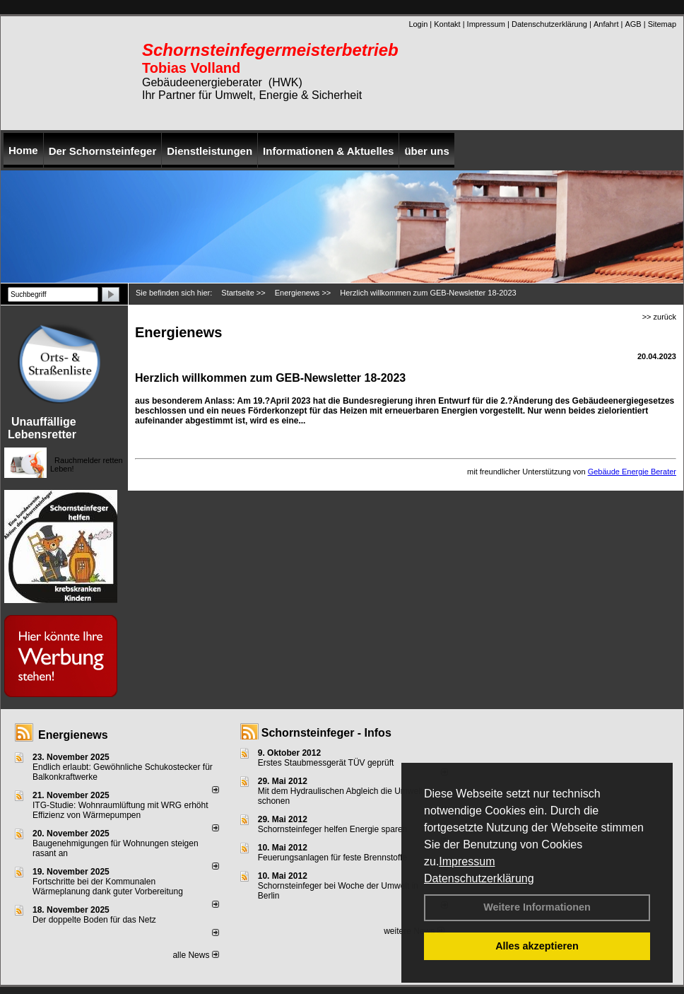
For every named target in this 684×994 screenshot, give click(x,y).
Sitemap (662, 24)
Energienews (73, 735)
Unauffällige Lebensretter (42, 428)
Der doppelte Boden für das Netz (94, 920)
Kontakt (447, 24)
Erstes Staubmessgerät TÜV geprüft (326, 763)
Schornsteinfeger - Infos (326, 733)
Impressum (467, 861)
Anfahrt (606, 24)
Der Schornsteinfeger (103, 151)
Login (418, 24)
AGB (633, 24)
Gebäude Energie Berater (632, 471)
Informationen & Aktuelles (328, 151)
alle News (195, 955)
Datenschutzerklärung (479, 878)
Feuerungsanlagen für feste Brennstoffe (332, 858)
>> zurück (659, 316)
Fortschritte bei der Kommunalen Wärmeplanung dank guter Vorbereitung (108, 886)
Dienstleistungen (209, 151)
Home (23, 150)
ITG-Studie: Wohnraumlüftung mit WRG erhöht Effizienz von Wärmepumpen (120, 810)
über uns (426, 151)
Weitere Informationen (537, 907)
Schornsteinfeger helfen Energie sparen (332, 829)
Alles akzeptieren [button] (537, 946)
